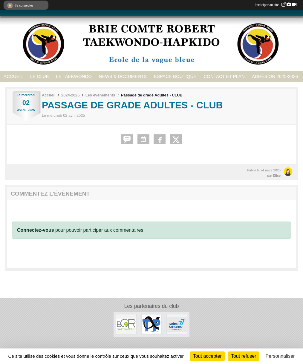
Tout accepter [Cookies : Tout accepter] (207, 356)
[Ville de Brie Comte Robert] (126, 324)
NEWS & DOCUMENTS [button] (123, 76)
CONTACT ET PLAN (224, 76)
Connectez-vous (35, 230)
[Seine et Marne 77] (176, 324)
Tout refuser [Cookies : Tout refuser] (243, 356)
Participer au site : (275, 5)
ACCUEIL (13, 76)
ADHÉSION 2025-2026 (275, 76)
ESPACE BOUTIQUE (175, 76)
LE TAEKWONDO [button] (74, 76)
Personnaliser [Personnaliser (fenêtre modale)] (280, 356)
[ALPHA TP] (151, 324)
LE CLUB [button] (39, 76)
